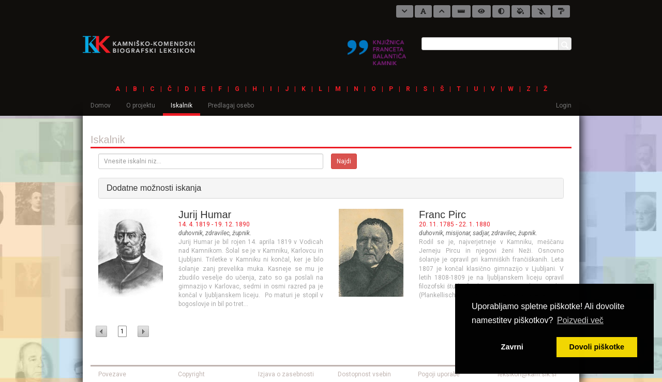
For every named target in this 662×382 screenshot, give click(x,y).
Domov (101, 105)
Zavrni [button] (512, 347)
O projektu (140, 105)
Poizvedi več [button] (580, 320)
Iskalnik (181, 105)
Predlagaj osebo (231, 105)
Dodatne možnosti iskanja (154, 188)
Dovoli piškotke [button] (596, 347)
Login (563, 105)
